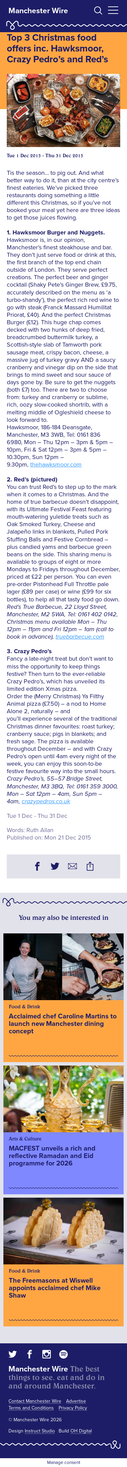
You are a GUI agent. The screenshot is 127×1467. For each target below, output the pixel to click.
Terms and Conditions (31, 1408)
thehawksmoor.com (56, 464)
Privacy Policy (73, 1408)
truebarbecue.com (80, 636)
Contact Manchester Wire (34, 1401)
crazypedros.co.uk (46, 801)
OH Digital (81, 1431)
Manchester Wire (38, 11)
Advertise (76, 1401)
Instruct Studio (40, 1431)
